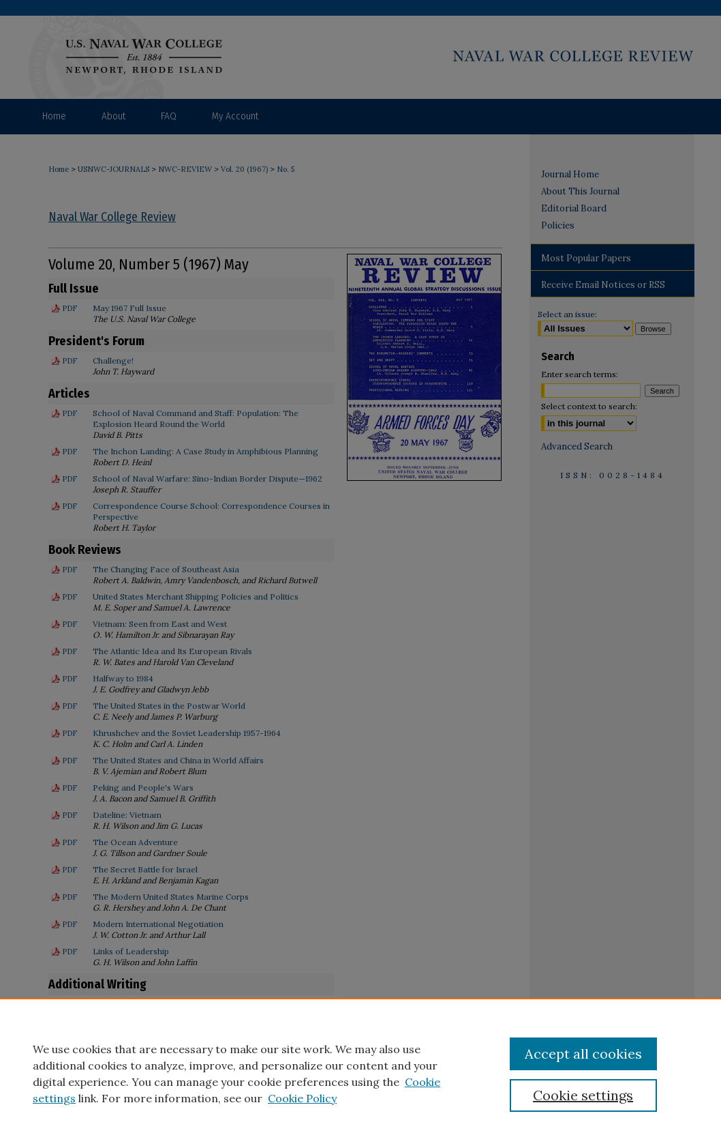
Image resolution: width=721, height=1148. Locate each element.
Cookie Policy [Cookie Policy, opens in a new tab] (302, 1098)
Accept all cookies (583, 1053)
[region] (360, 1073)
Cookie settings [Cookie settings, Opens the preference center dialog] (583, 1095)
